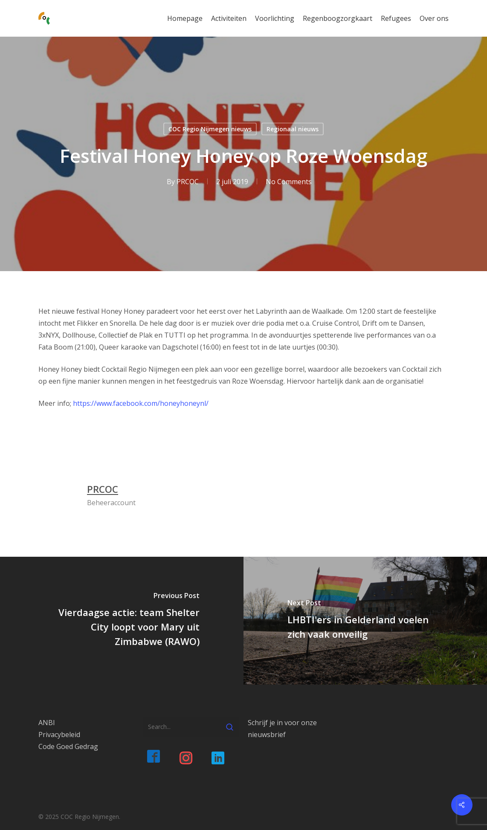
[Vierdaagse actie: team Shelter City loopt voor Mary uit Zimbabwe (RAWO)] (122, 621)
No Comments (289, 181)
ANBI (46, 722)
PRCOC (188, 181)
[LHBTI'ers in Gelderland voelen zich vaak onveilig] (365, 621)
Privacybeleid (59, 734)
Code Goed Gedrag (68, 746)
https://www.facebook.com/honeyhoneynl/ (141, 403)
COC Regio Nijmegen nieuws (210, 129)
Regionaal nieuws (293, 129)
